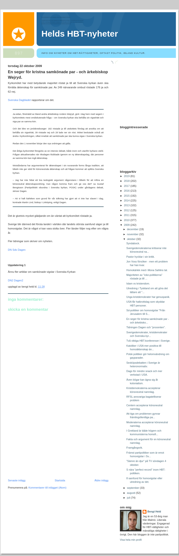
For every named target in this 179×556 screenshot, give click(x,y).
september (133, 487)
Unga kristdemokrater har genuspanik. (148, 296)
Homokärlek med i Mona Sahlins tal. (147, 270)
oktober (131, 239)
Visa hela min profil (131, 539)
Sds (14, 249)
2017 (127, 185)
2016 (127, 190)
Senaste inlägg (16, 480)
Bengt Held (154, 511)
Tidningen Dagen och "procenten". (146, 327)
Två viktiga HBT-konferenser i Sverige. (148, 340)
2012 (127, 210)
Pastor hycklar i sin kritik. (140, 256)
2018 (127, 180)
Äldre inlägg (101, 480)
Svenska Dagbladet (20, 100)
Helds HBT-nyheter (79, 34)
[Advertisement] (44, 446)
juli (129, 497)
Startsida (60, 480)
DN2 (11, 280)
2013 (127, 205)
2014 (127, 200)
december (133, 229)
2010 (127, 220)
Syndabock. (133, 243)
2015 (127, 195)
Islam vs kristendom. (138, 283)
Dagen (22, 249)
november (133, 234)
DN (10, 249)
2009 (127, 224)
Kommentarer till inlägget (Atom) (47, 487)
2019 (127, 176)
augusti (131, 492)
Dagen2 (18, 280)
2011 (127, 215)
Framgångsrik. (134, 447)
